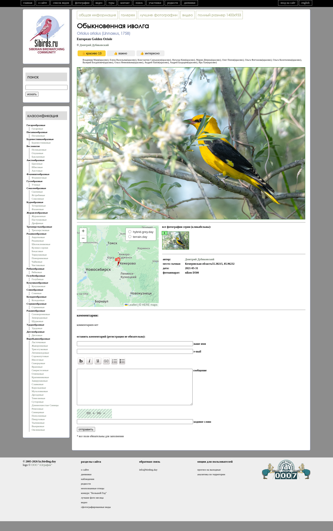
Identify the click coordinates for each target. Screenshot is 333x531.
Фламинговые (39, 177)
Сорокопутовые (40, 356)
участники (155, 2)
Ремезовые (37, 408)
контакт (124, 2)
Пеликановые (39, 149)
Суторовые (38, 401)
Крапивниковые (40, 377)
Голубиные (38, 279)
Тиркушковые (39, 254)
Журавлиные (39, 216)
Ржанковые (38, 240)
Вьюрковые (38, 426)
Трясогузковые (40, 349)
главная (27, 2)
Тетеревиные (39, 205)
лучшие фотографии (158, 15)
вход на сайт (288, 2)
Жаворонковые (40, 345)
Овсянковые (38, 429)
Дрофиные (37, 223)
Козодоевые (38, 300)
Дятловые (37, 335)
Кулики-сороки (40, 247)
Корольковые (39, 387)
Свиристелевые (40, 370)
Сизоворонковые (41, 314)
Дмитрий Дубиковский (94, 45)
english (305, 2)
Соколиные (38, 198)
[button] (118, 261)
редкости (172, 2)
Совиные (37, 293)
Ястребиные (38, 195)
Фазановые (38, 209)
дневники (189, 2)
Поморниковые (40, 258)
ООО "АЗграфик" (41, 472)
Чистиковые (38, 265)
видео (99, 2)
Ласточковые (39, 342)
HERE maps (149, 304)
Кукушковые (39, 286)
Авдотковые (38, 237)
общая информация (97, 15)
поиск (139, 2)
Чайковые (37, 261)
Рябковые (37, 272)
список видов (61, 2)
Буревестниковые (41, 142)
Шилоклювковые (41, 244)
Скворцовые (38, 363)
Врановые (37, 366)
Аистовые (37, 170)
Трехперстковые (41, 230)
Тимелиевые (38, 398)
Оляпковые (38, 373)
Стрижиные (38, 307)
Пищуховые (38, 419)
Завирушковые (40, 380)
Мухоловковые (40, 391)
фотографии (82, 2)
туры (111, 2)
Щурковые (37, 321)
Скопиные (37, 191)
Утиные (36, 184)
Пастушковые (39, 219)
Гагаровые (37, 128)
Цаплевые (37, 163)
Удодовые (37, 328)
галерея (128, 15)
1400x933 (219, 15)
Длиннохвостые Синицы (45, 405)
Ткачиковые (38, 422)
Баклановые (38, 156)
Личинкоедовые (40, 352)
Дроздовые (38, 394)
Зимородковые (40, 317)
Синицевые (38, 412)
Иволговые (38, 359)
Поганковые (38, 135)
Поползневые (39, 415)
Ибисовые (37, 167)
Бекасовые (37, 251)
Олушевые (37, 153)
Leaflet (131, 304)
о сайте (42, 2)
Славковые (38, 384)
